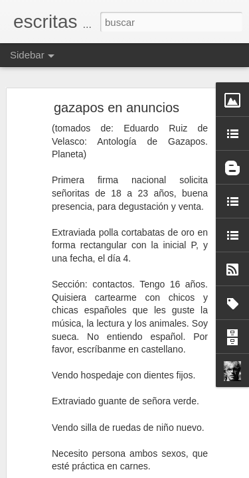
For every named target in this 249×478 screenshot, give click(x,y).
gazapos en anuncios (116, 107)
